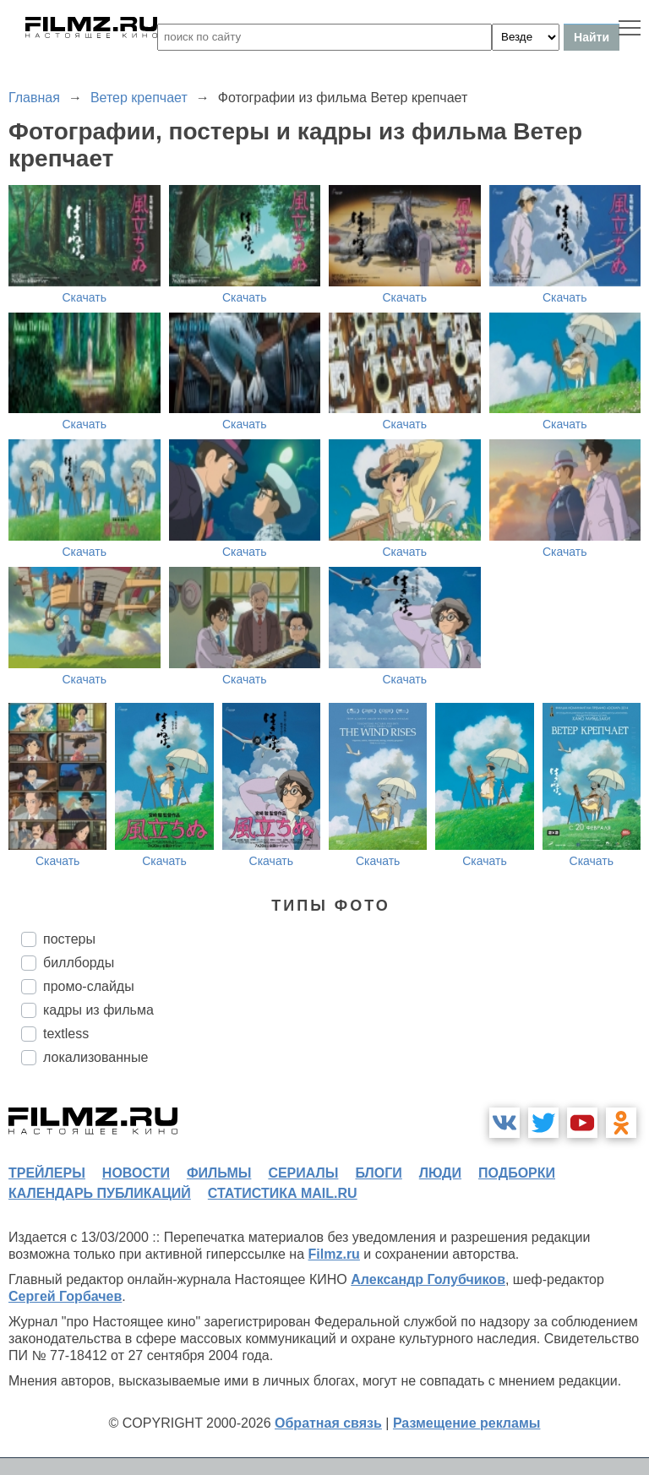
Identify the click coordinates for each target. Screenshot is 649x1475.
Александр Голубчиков (428, 1279)
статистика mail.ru (282, 1193)
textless (66, 1033)
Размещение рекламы (467, 1423)
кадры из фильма (98, 1010)
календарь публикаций (99, 1193)
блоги (378, 1173)
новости (136, 1173)
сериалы (303, 1173)
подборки (516, 1173)
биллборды (78, 962)
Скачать (85, 297)
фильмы (219, 1173)
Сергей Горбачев (65, 1296)
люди (440, 1173)
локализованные (95, 1057)
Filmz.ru (334, 1254)
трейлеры (46, 1173)
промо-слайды (88, 986)
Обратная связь (328, 1423)
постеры (69, 939)
